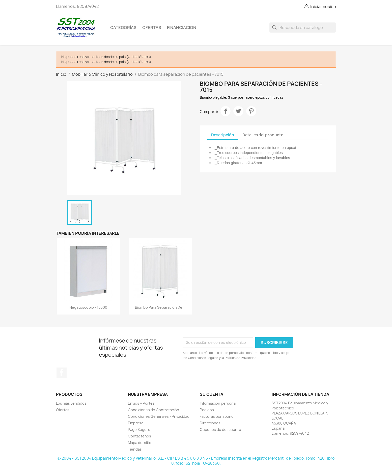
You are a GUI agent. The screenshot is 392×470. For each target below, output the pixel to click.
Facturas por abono (217, 416)
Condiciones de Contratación (153, 409)
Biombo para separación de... (160, 307)
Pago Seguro (139, 429)
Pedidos (207, 409)
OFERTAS (151, 27)
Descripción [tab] (222, 135)
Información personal (218, 403)
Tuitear (238, 111)
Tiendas (135, 449)
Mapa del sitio (139, 442)
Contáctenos (139, 436)
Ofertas (62, 409)
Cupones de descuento (220, 429)
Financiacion (181, 27)
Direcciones (210, 423)
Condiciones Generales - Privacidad (158, 416)
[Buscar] (302, 27)
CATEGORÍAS (123, 27)
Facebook (62, 373)
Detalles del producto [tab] (263, 135)
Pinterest (251, 111)
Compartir (225, 111)
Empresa (135, 423)
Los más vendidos (71, 403)
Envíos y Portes (141, 403)
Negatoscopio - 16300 (88, 307)
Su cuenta (211, 394)
